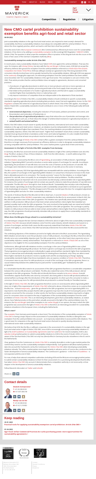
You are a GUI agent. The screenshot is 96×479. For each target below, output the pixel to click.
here (53, 332)
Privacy (34, 466)
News (50, 2)
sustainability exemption (42, 52)
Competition (49, 19)
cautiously (12, 75)
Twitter (30, 368)
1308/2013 (80, 52)
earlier (50, 302)
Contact (73, 2)
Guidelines (83, 351)
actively (7, 334)
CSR (65, 2)
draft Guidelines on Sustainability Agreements (29, 332)
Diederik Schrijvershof (21, 387)
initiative (14, 160)
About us (33, 2)
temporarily (25, 288)
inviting (13, 334)
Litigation (88, 19)
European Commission (32, 50)
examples (11, 314)
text (18, 99)
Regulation (69, 19)
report (26, 184)
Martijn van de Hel (20, 400)
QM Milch (28, 197)
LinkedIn (39, 368)
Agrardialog (45, 160)
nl (93, 2)
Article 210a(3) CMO (71, 240)
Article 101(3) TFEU (23, 71)
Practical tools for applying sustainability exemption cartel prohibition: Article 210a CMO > (42, 424)
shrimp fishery (27, 66)
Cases (58, 2)
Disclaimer (35, 468)
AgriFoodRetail (75, 10)
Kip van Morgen (53, 66)
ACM (50, 64)
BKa (49, 56)
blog (6, 154)
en (89, 2)
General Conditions (38, 464)
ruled (13, 170)
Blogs (42, 2)
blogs (55, 302)
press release (73, 273)
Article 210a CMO (31, 140)
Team (24, 2)
